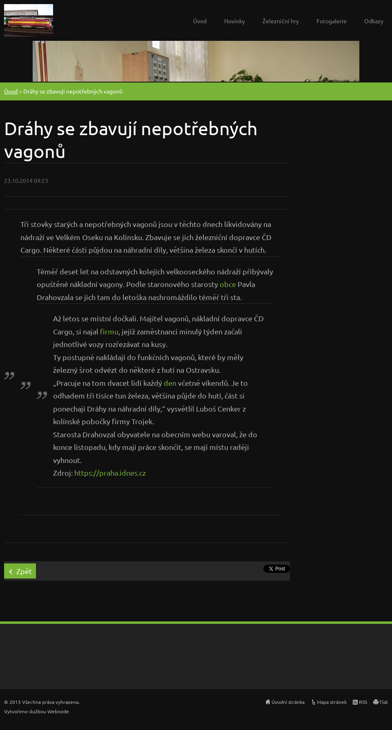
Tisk (383, 702)
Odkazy (373, 20)
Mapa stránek (332, 702)
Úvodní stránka (288, 702)
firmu (109, 331)
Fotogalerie (331, 20)
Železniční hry (281, 20)
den (170, 382)
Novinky (234, 20)
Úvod (200, 20)
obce (228, 284)
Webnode (58, 711)
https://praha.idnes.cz (110, 472)
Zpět (24, 571)
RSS (363, 702)
